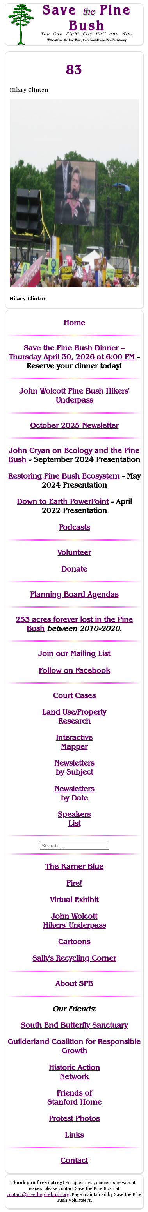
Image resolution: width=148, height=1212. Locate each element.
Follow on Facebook (74, 670)
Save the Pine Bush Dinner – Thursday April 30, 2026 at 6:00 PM (72, 352)
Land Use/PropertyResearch (74, 717)
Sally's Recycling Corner (74, 958)
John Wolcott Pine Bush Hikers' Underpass (74, 395)
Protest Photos (74, 1118)
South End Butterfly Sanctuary (74, 1025)
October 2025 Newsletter (74, 425)
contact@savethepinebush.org (38, 1194)
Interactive (74, 737)
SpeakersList (74, 819)
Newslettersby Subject (74, 767)
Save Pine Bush (87, 17)
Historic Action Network (74, 1072)
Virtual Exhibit (74, 899)
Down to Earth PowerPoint (63, 501)
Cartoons (74, 941)
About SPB (74, 983)
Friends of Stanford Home (74, 1098)
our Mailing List (81, 653)
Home (74, 322)
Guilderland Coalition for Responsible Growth (74, 1046)
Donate (74, 568)
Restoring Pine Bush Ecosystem (63, 476)
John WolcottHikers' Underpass (74, 921)
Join (45, 653)
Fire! (74, 883)
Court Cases (74, 695)
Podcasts (74, 527)
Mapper (74, 746)
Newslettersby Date (74, 793)
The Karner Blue (74, 866)
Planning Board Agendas (74, 594)
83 (74, 69)
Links (74, 1134)
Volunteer (74, 552)
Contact (74, 1160)
